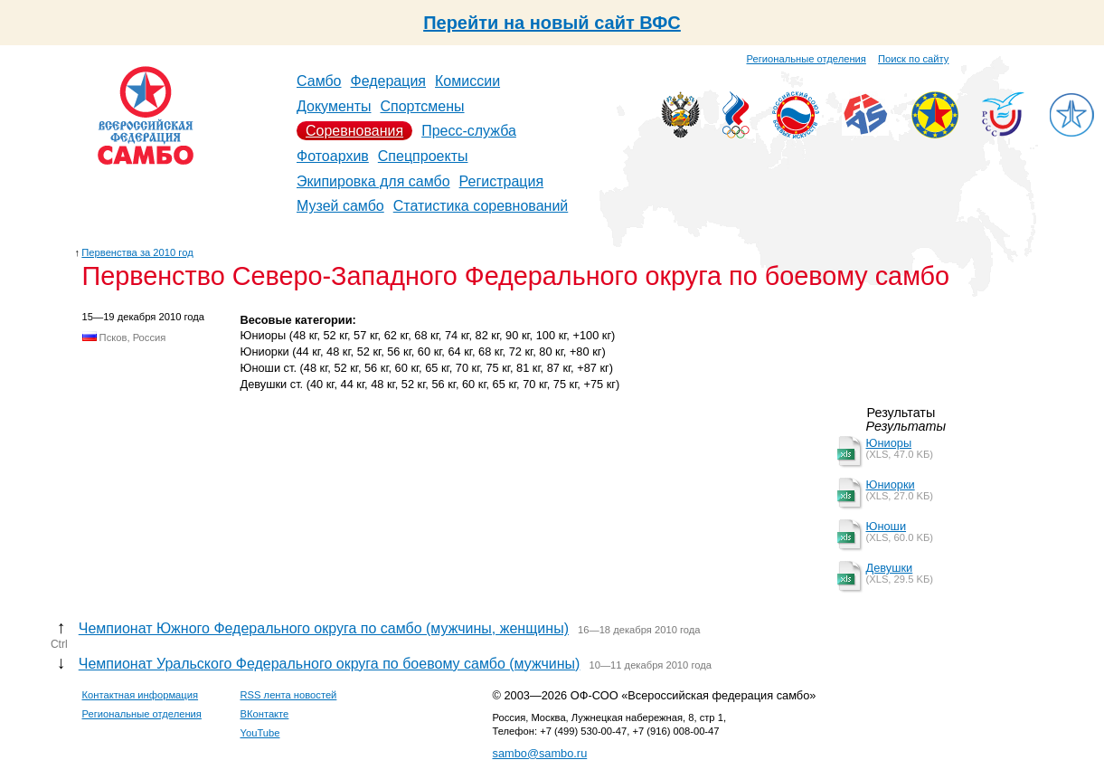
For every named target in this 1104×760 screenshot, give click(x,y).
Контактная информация (140, 694)
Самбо (319, 81)
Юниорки (890, 484)
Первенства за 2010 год (137, 252)
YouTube (260, 732)
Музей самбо (340, 206)
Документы (334, 106)
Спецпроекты (423, 156)
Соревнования (354, 130)
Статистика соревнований (481, 206)
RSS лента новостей (289, 694)
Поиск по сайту (913, 58)
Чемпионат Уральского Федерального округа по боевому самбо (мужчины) (329, 663)
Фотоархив (333, 156)
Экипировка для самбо (373, 181)
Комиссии (467, 81)
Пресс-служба (468, 130)
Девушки (889, 568)
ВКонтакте (265, 713)
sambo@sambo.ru (540, 753)
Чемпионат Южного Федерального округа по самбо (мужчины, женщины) (324, 628)
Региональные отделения (806, 58)
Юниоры (889, 443)
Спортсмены (422, 106)
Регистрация (501, 181)
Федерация (389, 81)
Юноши (886, 526)
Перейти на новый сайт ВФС (552, 23)
